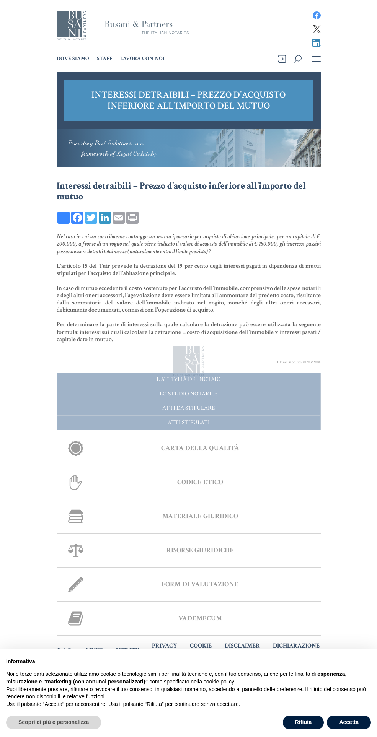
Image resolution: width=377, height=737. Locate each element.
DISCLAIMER (242, 646)
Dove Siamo (73, 58)
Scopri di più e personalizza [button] (53, 722)
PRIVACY (164, 646)
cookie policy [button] (219, 681)
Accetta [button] (349, 722)
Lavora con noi (142, 58)
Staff (105, 58)
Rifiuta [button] (303, 722)
